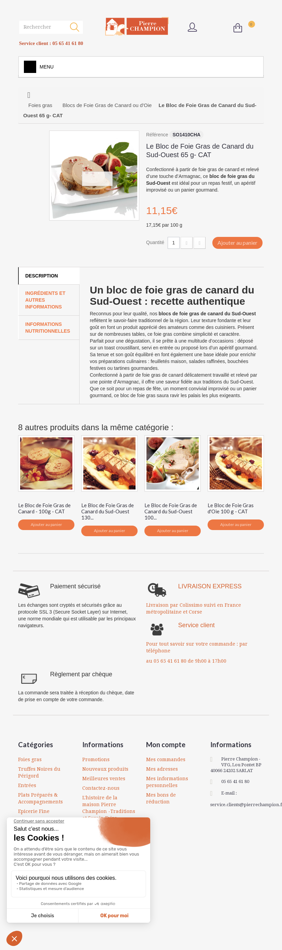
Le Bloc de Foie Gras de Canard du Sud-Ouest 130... (107, 511)
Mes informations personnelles (167, 782)
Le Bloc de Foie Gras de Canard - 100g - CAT (44, 508)
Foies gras (30, 759)
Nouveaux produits (105, 769)
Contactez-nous (100, 788)
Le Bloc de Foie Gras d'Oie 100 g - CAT (231, 508)
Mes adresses (162, 769)
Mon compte (165, 744)
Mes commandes (165, 759)
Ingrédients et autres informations (45, 300)
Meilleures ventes (103, 778)
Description (41, 275)
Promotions (96, 759)
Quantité (155, 242)
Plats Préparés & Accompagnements (40, 798)
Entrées (27, 785)
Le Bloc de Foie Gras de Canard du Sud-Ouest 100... (170, 511)
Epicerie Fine (34, 811)
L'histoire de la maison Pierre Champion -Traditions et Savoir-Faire (108, 808)
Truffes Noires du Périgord (39, 772)
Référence (157, 134)
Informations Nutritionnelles (47, 327)
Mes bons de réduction (161, 798)
